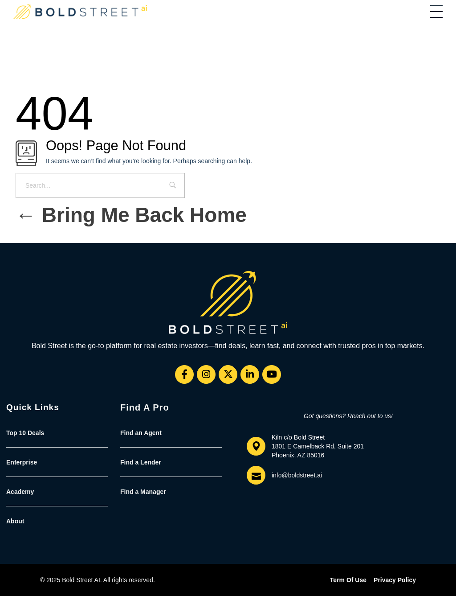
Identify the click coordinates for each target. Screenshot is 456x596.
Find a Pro (144, 407)
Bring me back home (131, 214)
